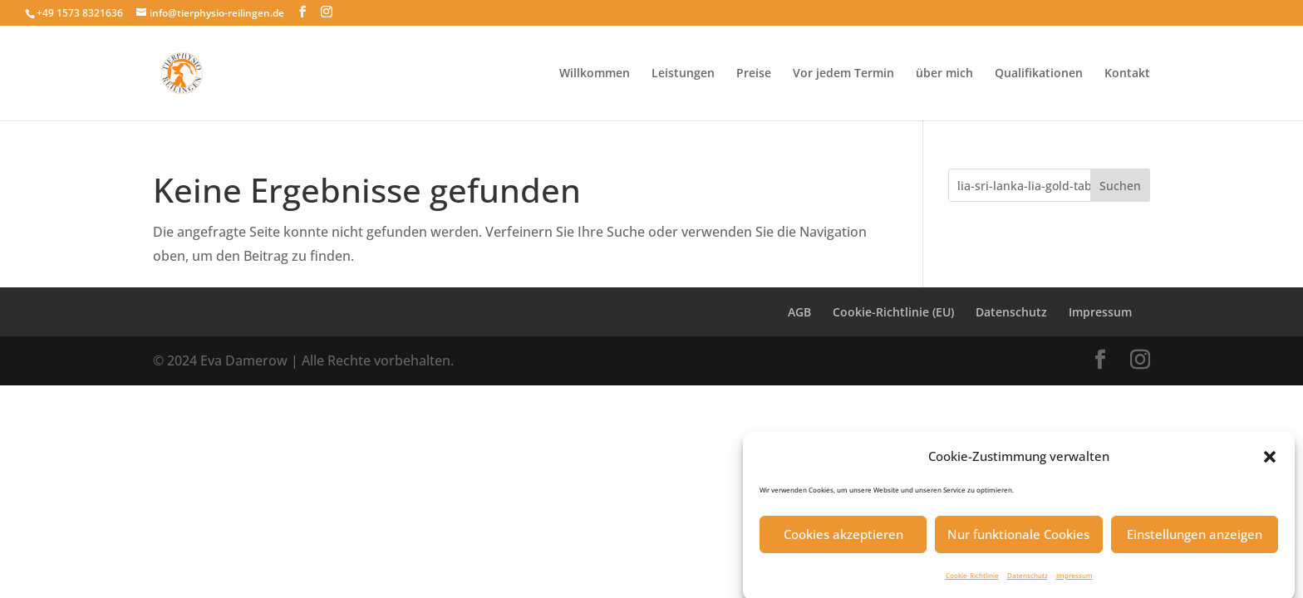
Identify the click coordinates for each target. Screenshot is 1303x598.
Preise (753, 74)
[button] (1269, 461)
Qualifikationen (1039, 74)
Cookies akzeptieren (843, 539)
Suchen (1120, 186)
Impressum (1074, 580)
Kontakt (1127, 74)
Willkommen (594, 74)
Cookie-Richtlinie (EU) (893, 312)
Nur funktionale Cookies (1018, 539)
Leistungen (683, 74)
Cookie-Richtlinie (972, 580)
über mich (944, 74)
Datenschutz (1027, 580)
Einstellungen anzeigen (1194, 539)
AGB (799, 312)
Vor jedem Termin (843, 74)
